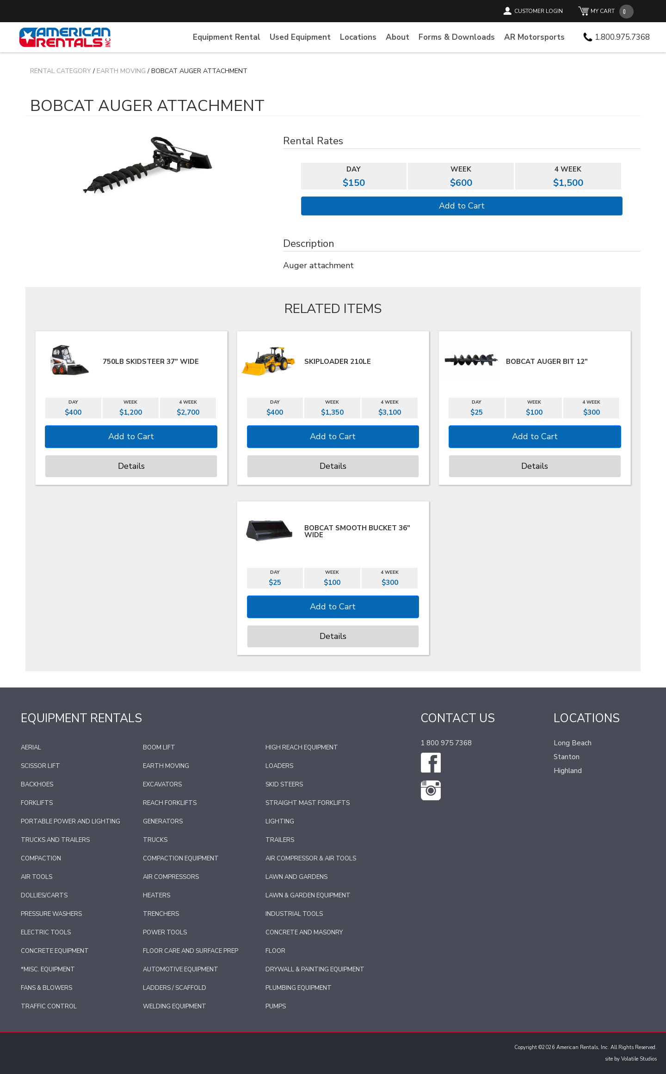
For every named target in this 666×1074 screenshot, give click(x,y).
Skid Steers (284, 784)
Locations (358, 37)
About (397, 37)
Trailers (279, 840)
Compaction (41, 858)
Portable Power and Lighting (70, 821)
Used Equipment (300, 37)
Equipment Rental (226, 37)
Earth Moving (121, 71)
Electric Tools (46, 932)
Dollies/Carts (44, 895)
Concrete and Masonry (304, 932)
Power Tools (165, 932)
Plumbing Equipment (298, 988)
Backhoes (37, 784)
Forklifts (37, 803)
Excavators (162, 784)
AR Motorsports (534, 37)
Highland (568, 770)
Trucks (155, 840)
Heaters (156, 895)
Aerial (31, 747)
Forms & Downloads (457, 37)
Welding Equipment (174, 1006)
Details (131, 466)
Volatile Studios (639, 1059)
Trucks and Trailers (55, 840)
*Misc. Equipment (48, 969)
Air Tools (36, 877)
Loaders (279, 766)
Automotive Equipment (180, 969)
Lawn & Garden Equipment (308, 895)
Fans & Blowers (46, 988)
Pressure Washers (51, 914)
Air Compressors (171, 877)
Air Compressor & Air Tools (310, 858)
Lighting (279, 821)
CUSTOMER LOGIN (538, 11)
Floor (275, 951)
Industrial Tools (294, 914)
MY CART (603, 11)
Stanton (567, 756)
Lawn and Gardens (296, 877)
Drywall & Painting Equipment (314, 969)
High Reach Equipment (301, 747)
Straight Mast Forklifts (307, 803)
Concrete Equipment (55, 951)
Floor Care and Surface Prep (190, 951)
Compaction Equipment (181, 858)
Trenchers (161, 914)
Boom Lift (159, 747)
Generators (163, 821)
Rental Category (60, 71)
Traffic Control (49, 1006)
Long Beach (573, 743)
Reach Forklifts (170, 803)
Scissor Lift (40, 766)
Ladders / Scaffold (174, 988)
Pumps (275, 1006)
